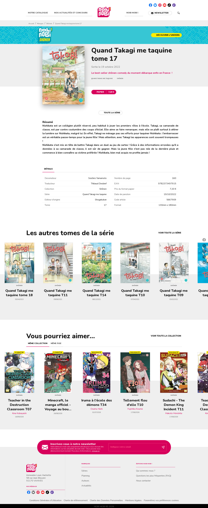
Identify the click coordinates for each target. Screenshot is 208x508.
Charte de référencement (76, 500)
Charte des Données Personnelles (106, 500)
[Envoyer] (163, 447)
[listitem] (150, 5)
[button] (160, 13)
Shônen (49, 23)
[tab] (39, 13)
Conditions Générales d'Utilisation (45, 500)
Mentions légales (133, 500)
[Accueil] (104, 12)
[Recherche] (178, 13)
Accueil (31, 23)
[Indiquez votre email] (134, 447)
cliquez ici (96, 451)
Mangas (40, 23)
